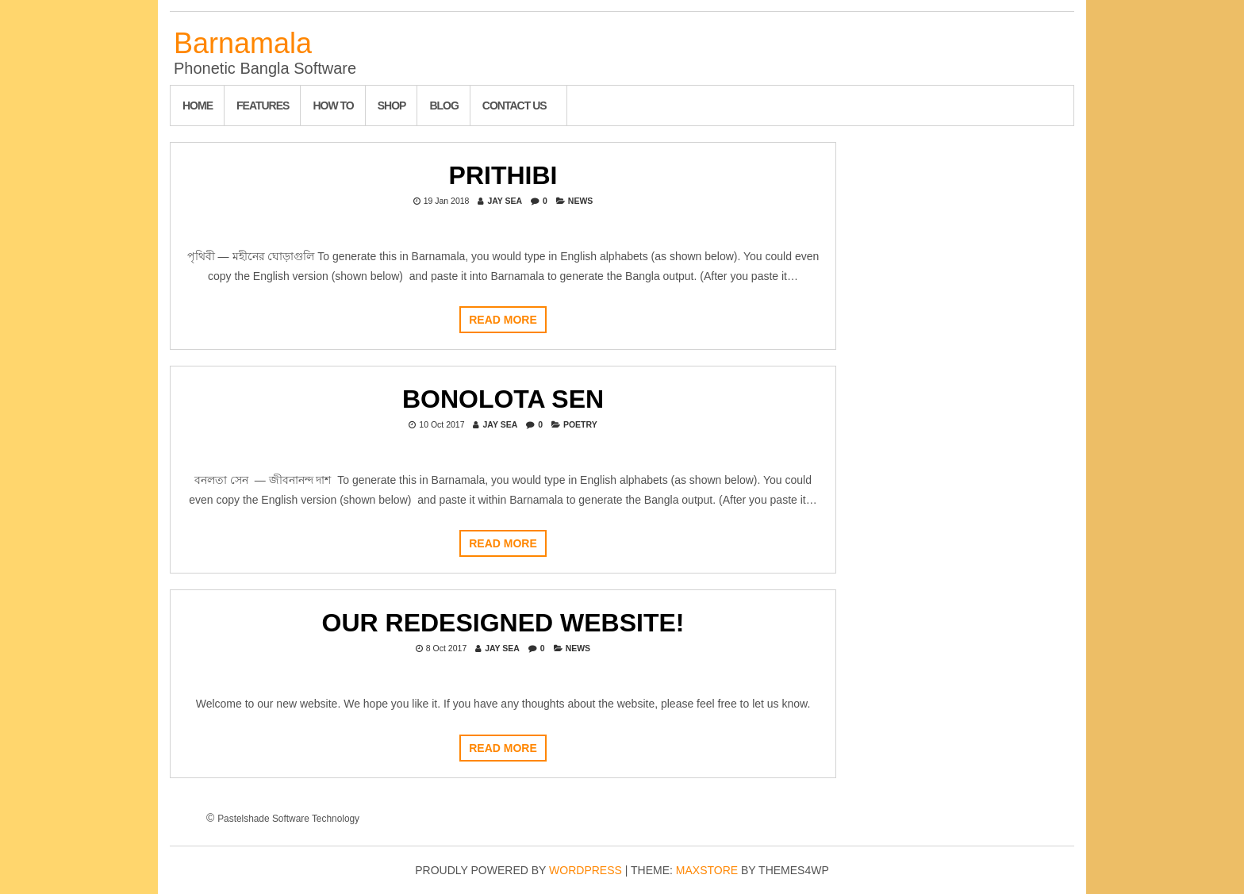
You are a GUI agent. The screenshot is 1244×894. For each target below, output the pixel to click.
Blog (443, 105)
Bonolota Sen (503, 399)
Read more (503, 319)
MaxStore (707, 870)
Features (262, 105)
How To (333, 105)
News (580, 200)
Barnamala (243, 43)
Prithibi (503, 175)
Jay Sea (504, 200)
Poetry (580, 424)
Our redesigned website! (503, 622)
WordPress (585, 870)
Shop (392, 105)
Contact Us (514, 105)
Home (197, 105)
